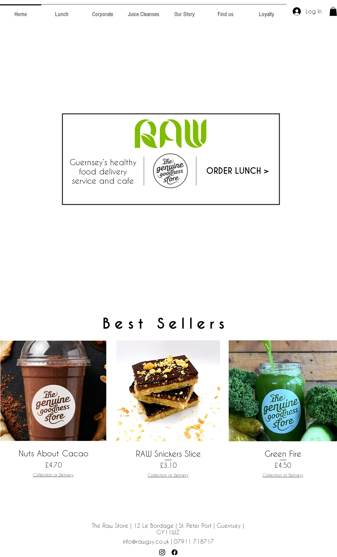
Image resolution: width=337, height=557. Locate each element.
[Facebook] (174, 552)
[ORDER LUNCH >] (238, 171)
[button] (333, 11)
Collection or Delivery (53, 474)
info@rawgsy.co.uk (146, 541)
